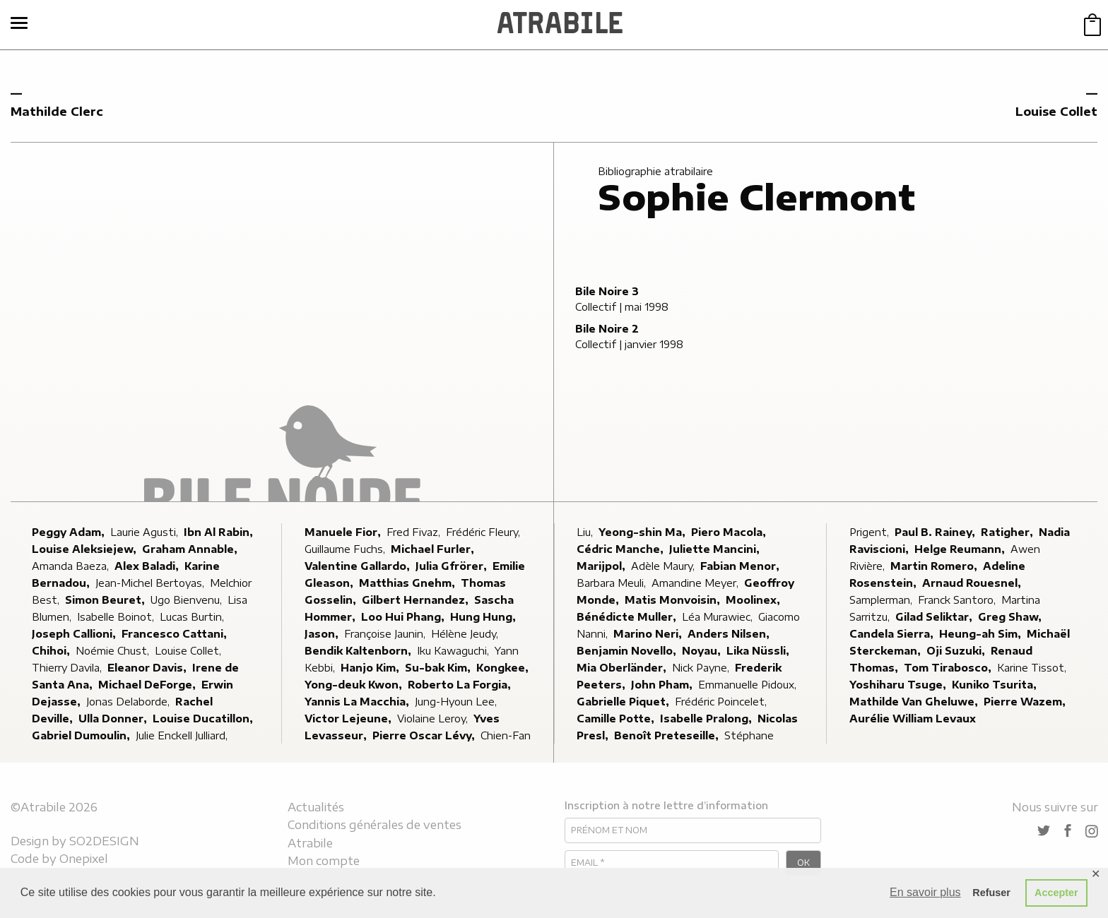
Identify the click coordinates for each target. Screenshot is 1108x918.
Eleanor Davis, (148, 668)
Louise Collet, (189, 651)
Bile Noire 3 (607, 291)
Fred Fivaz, (415, 532)
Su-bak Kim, (439, 668)
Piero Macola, (730, 532)
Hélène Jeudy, (466, 634)
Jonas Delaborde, (129, 702)
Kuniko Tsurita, (995, 685)
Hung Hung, (484, 617)
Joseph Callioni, (75, 634)
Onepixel (83, 859)
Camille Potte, (617, 719)
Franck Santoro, (958, 600)
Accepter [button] (1056, 892)
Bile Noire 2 (607, 329)
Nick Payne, (702, 668)
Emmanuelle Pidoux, (748, 685)
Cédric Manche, (621, 549)
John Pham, (663, 685)
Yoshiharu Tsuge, (899, 685)
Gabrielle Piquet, (624, 702)
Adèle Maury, (664, 566)
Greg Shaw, (1011, 617)
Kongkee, (503, 668)
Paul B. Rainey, (936, 532)
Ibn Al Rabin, (220, 532)
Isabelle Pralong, (707, 719)
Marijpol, (602, 566)
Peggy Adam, (69, 532)
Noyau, (703, 651)
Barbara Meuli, (613, 583)
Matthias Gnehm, (408, 583)
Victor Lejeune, (349, 719)
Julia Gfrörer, (453, 566)
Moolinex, (754, 600)
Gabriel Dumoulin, (82, 735)
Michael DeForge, (148, 685)
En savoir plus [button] (925, 892)
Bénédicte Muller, (628, 617)
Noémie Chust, (114, 651)
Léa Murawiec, (718, 617)
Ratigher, (1008, 532)
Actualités (316, 807)
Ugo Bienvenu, (188, 600)
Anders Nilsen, (730, 634)
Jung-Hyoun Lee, (457, 702)
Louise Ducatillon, (204, 719)
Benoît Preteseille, (667, 735)
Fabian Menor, (741, 566)
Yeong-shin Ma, (643, 532)
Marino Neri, (649, 634)
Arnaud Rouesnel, (973, 583)
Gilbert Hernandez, (416, 600)
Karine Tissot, (1033, 668)
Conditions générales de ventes (374, 825)
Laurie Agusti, (145, 532)
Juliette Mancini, (715, 549)
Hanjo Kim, (371, 668)
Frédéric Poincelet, (722, 702)
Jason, (323, 634)
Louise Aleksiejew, (85, 549)
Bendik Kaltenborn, (359, 651)
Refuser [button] (991, 892)
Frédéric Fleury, (484, 532)
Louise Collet (1056, 112)
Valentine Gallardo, (359, 566)
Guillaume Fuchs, (346, 549)
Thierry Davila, (68, 668)
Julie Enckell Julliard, (183, 735)
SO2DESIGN (104, 841)
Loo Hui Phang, (404, 617)
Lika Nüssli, (759, 651)
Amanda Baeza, (72, 566)
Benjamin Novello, (628, 651)
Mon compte (324, 861)
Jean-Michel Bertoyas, (151, 583)
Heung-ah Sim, (981, 634)
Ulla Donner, (114, 719)
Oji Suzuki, (957, 651)
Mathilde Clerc (57, 112)
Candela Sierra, (892, 634)
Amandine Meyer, (696, 583)
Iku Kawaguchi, (454, 651)
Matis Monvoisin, (674, 600)
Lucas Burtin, (193, 617)
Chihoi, (52, 651)
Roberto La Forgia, (461, 685)
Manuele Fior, (344, 532)
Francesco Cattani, (176, 634)
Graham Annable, (191, 549)
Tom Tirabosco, (949, 668)
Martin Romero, (935, 566)
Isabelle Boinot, (117, 617)
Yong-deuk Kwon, (355, 685)
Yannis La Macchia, (358, 702)
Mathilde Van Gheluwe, (915, 702)
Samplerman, (882, 600)
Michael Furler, (434, 549)
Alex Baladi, (148, 566)
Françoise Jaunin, (386, 634)
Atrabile (310, 843)
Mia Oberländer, (623, 668)
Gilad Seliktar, (935, 617)
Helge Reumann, (961, 549)
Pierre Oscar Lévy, (425, 735)
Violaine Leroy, (434, 719)
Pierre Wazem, (1026, 702)
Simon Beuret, (106, 600)
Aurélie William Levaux (912, 719)
